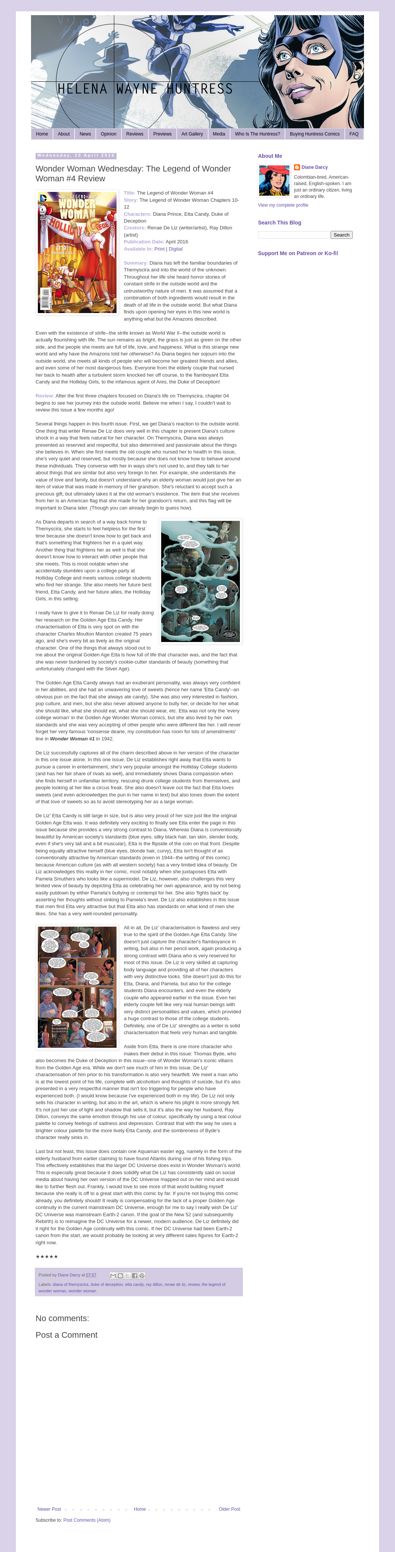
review (194, 1284)
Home (42, 134)
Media (219, 134)
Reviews (134, 134)
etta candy (134, 1284)
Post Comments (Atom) (86, 1520)
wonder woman (82, 1291)
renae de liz (175, 1284)
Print (159, 249)
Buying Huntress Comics (314, 134)
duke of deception (106, 1284)
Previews (162, 134)
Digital (176, 249)
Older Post (229, 1509)
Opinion (108, 134)
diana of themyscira (71, 1284)
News (85, 134)
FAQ (354, 134)
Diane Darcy (315, 167)
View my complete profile (283, 205)
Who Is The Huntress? (257, 134)
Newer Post (49, 1509)
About (64, 134)
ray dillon (154, 1284)
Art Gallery (192, 134)
